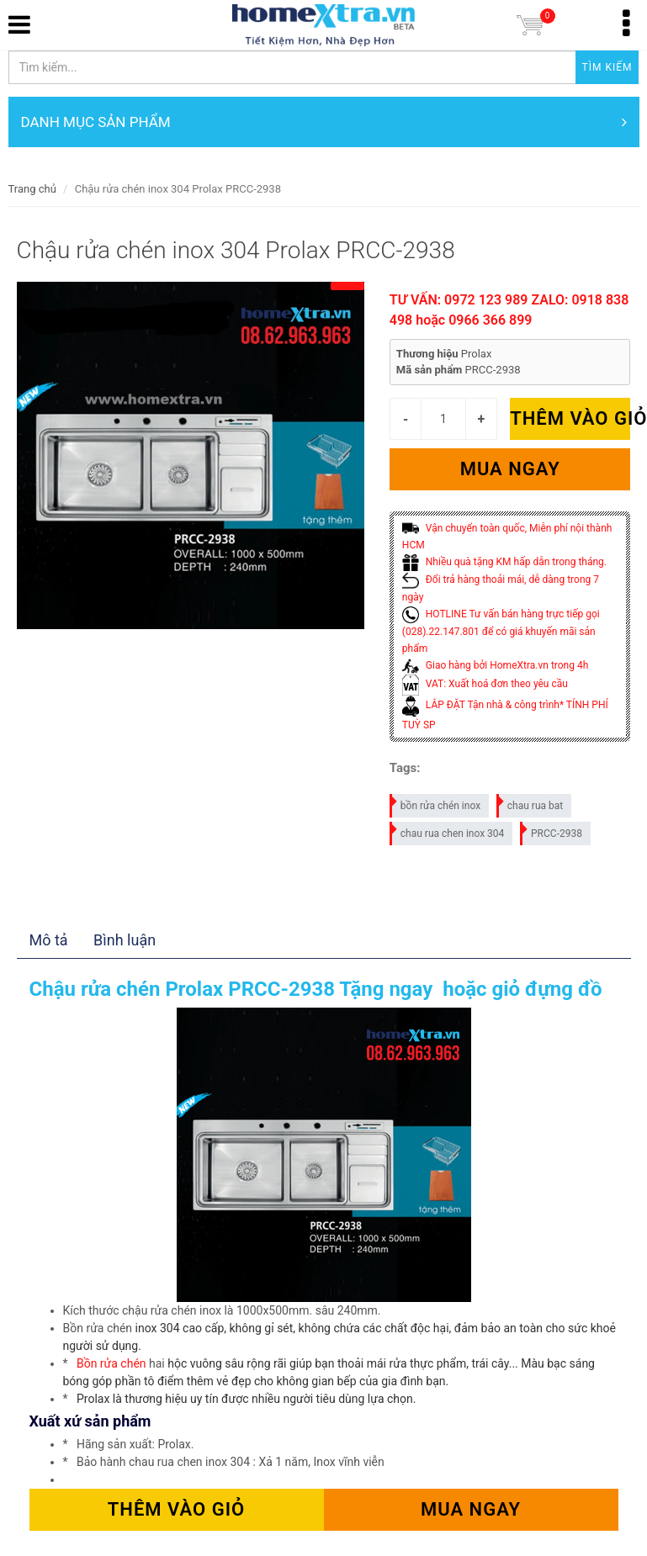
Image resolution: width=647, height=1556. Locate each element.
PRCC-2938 (552, 830)
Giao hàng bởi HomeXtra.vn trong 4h (495, 665)
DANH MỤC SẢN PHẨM (324, 122)
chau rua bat (530, 803)
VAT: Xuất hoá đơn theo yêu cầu (485, 684)
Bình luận (124, 940)
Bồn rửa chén (111, 1363)
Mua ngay (510, 468)
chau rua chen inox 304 (447, 830)
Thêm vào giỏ (570, 418)
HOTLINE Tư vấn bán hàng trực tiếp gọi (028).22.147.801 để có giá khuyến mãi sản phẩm (501, 631)
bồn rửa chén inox (435, 803)
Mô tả (48, 940)
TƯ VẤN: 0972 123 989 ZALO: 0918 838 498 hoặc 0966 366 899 (509, 310)
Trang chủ (32, 189)
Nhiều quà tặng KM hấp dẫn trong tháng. (504, 562)
